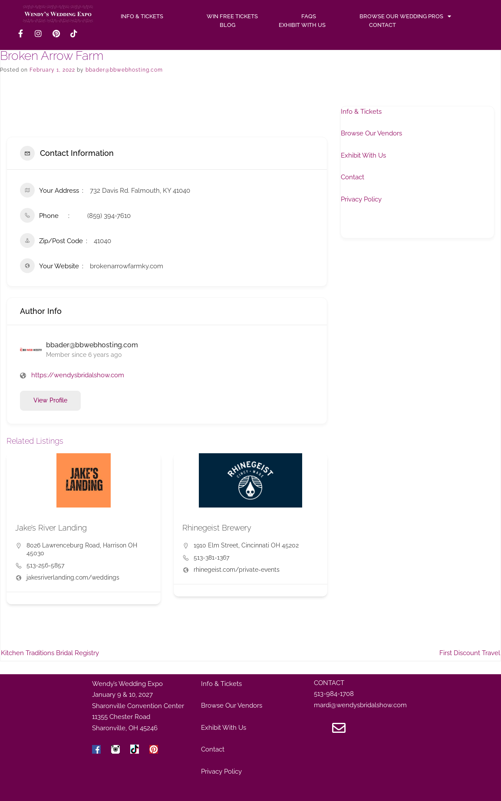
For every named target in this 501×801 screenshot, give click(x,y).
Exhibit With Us (302, 25)
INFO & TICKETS (142, 16)
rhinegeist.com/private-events (237, 569)
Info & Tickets (361, 111)
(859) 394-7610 (109, 216)
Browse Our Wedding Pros (405, 16)
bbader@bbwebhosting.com (124, 70)
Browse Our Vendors (371, 133)
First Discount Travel (469, 653)
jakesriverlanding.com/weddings (72, 577)
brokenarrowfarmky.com (126, 266)
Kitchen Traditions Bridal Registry (50, 653)
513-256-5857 (45, 565)
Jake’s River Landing (51, 527)
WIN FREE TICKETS (232, 16)
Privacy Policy (361, 199)
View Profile (50, 400)
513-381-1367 (211, 557)
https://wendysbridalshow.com (77, 375)
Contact (382, 25)
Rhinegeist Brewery (216, 527)
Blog (227, 25)
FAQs (308, 16)
